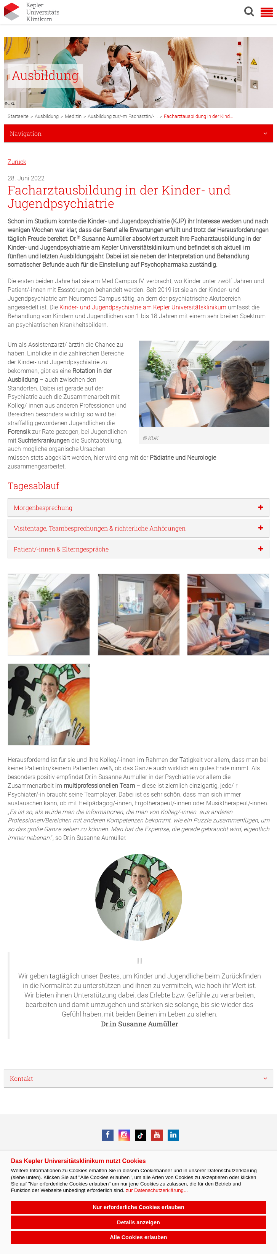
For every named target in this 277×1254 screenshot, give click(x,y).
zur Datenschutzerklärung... (157, 1190)
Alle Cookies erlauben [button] (138, 1237)
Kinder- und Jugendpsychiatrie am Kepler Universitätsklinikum (142, 307)
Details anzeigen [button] (138, 1222)
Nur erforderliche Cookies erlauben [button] (138, 1207)
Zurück (17, 162)
